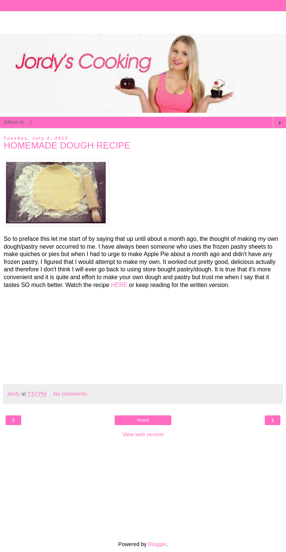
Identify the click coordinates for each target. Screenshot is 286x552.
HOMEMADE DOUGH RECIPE (67, 145)
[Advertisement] (143, 20)
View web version (143, 434)
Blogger (157, 544)
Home (143, 420)
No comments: (70, 394)
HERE (119, 285)
